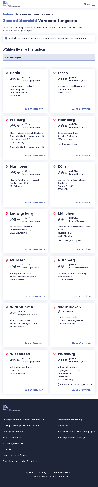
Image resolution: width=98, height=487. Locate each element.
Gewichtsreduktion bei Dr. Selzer (20, 461)
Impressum (64, 425)
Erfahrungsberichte (13, 443)
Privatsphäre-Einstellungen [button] (72, 437)
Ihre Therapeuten (12, 437)
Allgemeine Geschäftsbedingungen (76, 431)
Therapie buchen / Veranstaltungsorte (23, 419)
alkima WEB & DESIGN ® (64, 472)
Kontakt (7, 449)
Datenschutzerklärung (70, 419)
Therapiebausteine (13, 431)
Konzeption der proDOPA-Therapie (21, 425)
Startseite (8, 14)
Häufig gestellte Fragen (15, 455)
